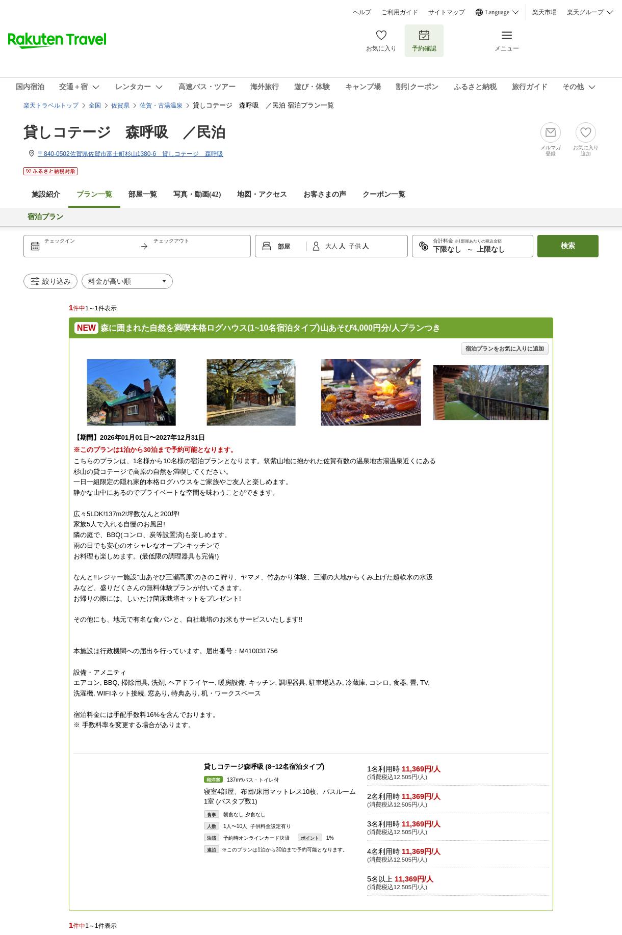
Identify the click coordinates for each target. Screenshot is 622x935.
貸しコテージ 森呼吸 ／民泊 (124, 132)
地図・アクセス (262, 194)
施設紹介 (46, 194)
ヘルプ (362, 12)
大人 (332, 246)
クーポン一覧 (383, 194)
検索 (568, 246)
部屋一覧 (142, 194)
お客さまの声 (324, 194)
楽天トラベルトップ (51, 105)
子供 (355, 246)
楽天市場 (544, 12)
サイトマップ (446, 12)
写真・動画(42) (197, 194)
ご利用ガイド (399, 12)
